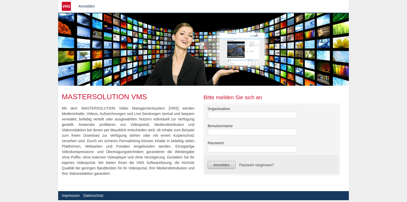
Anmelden (86, 6)
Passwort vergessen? (256, 165)
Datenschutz (93, 195)
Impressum (71, 195)
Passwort (216, 143)
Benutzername (220, 126)
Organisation (219, 109)
